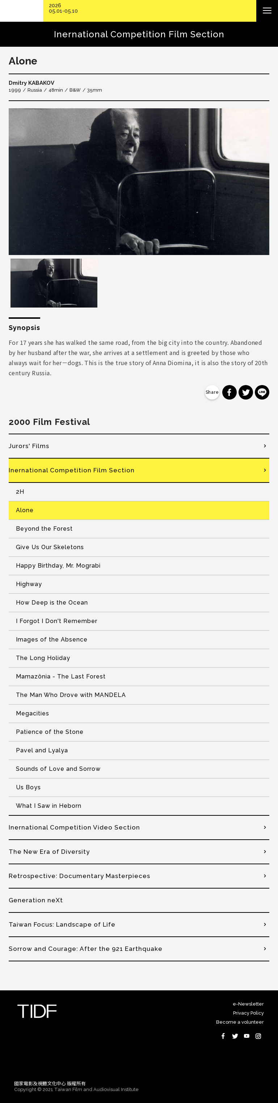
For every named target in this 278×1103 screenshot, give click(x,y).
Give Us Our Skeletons (50, 547)
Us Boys (28, 787)
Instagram (258, 1036)
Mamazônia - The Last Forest (61, 676)
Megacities (32, 713)
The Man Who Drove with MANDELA (71, 695)
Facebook (223, 1036)
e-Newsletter (248, 1004)
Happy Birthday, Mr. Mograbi (58, 565)
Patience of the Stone (50, 731)
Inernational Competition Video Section (74, 827)
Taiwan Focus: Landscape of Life (62, 924)
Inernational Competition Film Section (72, 470)
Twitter (235, 1036)
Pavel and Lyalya (42, 750)
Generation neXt (36, 900)
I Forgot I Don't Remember (56, 621)
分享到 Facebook (229, 392)
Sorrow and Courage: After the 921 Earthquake (86, 948)
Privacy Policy (248, 1013)
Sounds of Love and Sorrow (58, 768)
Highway (29, 584)
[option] (139, 181)
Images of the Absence (52, 639)
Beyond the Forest (44, 528)
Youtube (246, 1036)
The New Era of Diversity (49, 851)
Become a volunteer (240, 1022)
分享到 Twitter (246, 392)
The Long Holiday (43, 658)
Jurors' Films (29, 446)
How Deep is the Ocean (52, 602)
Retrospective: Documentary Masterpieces (79, 876)
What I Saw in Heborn (48, 805)
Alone (25, 510)
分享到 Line (262, 392)
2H (20, 491)
